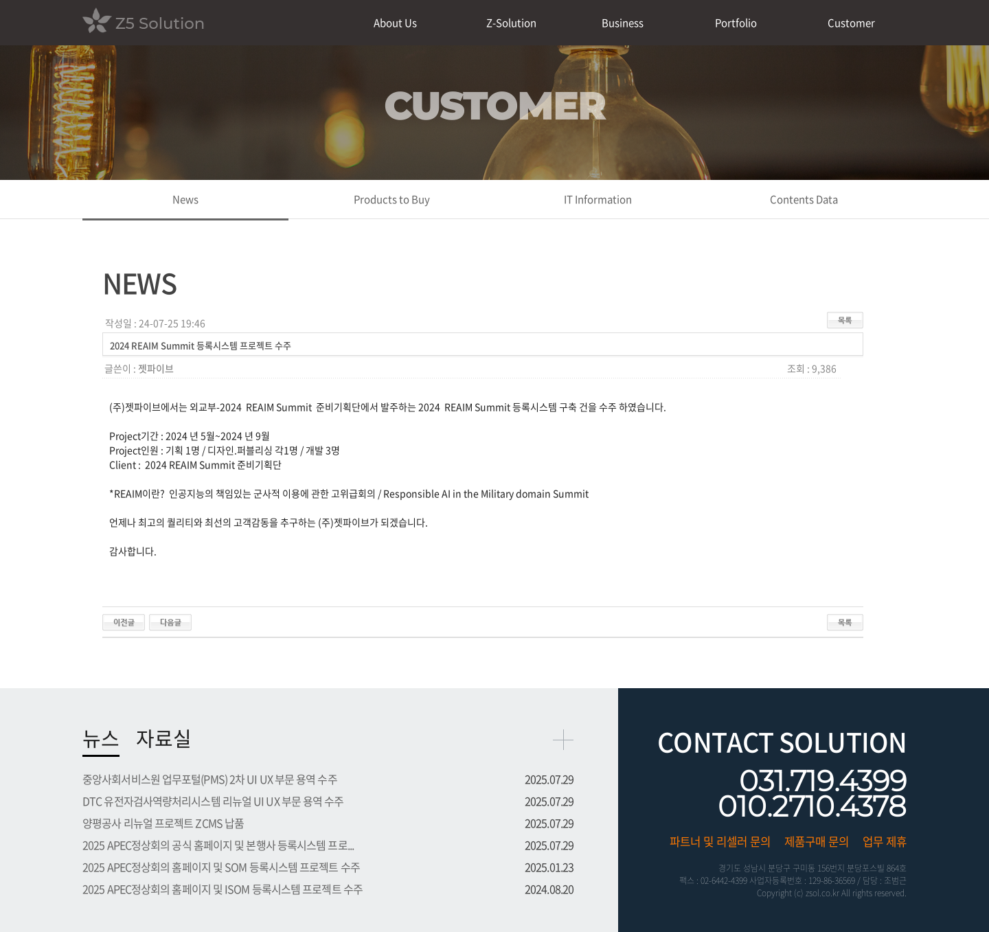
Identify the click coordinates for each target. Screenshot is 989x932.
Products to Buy (392, 199)
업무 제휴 (885, 841)
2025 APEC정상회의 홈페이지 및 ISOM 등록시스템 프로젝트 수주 (222, 888)
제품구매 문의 (816, 841)
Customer (851, 22)
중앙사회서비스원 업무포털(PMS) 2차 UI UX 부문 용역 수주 (209, 779)
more (563, 739)
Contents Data (804, 199)
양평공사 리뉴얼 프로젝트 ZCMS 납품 (163, 823)
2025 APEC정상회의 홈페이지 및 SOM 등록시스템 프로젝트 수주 (221, 867)
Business (623, 22)
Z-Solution (511, 22)
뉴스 (101, 738)
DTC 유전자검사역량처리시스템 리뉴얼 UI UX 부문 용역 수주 (213, 801)
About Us (395, 22)
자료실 (164, 738)
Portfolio (736, 22)
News (185, 199)
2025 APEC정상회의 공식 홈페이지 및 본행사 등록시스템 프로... (218, 845)
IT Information (598, 199)
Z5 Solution (143, 22)
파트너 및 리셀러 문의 (720, 841)
